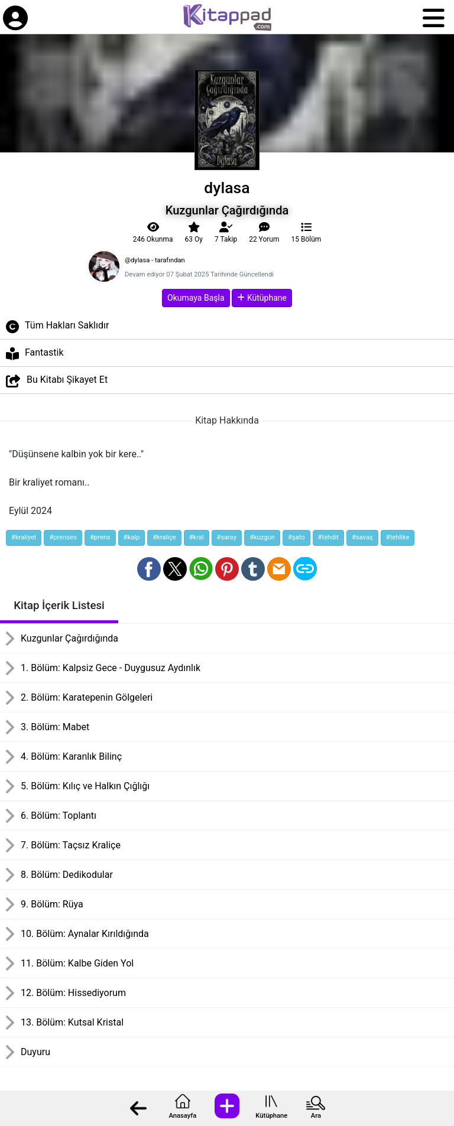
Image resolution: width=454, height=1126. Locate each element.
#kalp (132, 537)
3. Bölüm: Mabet (55, 727)
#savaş (362, 537)
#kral (196, 537)
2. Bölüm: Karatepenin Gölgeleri (87, 697)
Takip (226, 232)
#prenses (62, 537)
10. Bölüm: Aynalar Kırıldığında (85, 933)
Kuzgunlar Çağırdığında (69, 638)
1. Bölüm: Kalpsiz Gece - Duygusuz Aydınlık (110, 667)
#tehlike (398, 537)
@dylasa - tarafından (155, 260)
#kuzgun (262, 537)
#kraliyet (23, 537)
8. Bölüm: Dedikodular (67, 874)
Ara (316, 1116)
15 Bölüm (306, 232)
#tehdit (328, 537)
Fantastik (35, 353)
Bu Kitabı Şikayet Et (57, 381)
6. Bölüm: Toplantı (58, 815)
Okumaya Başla (195, 297)
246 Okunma (153, 232)
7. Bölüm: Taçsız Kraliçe (71, 845)
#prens (100, 537)
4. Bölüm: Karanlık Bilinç (71, 756)
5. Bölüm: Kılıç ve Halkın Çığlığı (85, 786)
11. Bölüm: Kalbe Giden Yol (77, 963)
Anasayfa (182, 1116)
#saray (227, 537)
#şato (296, 537)
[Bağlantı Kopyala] (305, 569)
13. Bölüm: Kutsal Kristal (72, 1022)
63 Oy (193, 232)
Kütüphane (271, 1116)
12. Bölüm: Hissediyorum (73, 992)
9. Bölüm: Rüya (52, 904)
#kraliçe (164, 537)
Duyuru (35, 1051)
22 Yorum (264, 232)
